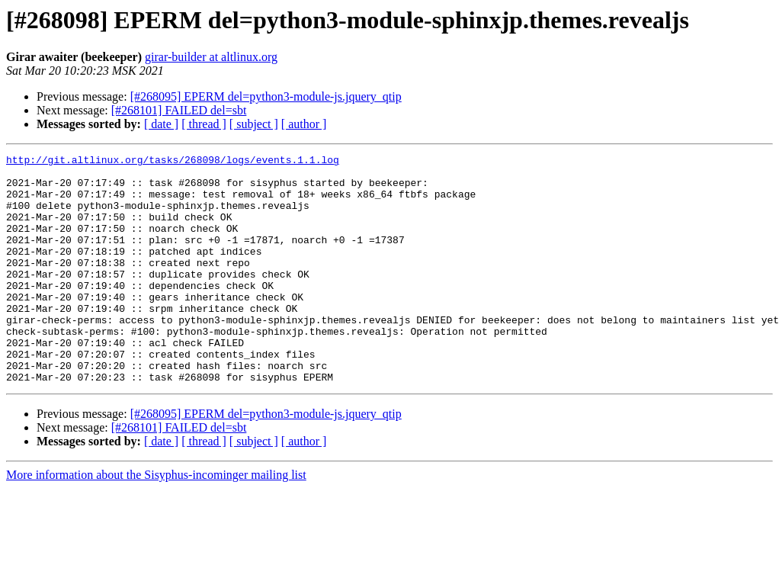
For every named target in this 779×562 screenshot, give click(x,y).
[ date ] (161, 123)
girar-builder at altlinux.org (211, 56)
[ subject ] (253, 123)
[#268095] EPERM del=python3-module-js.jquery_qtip (266, 96)
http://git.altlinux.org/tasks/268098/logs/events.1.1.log (172, 162)
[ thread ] (203, 123)
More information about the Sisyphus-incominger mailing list (156, 520)
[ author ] (304, 123)
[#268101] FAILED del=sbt (179, 110)
